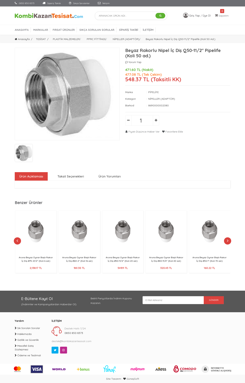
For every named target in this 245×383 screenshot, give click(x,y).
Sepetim (222, 15)
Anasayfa (22, 39)
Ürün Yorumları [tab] (109, 176)
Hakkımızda (23, 334)
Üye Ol (207, 15)
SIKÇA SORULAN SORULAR (96, 30)
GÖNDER (211, 300)
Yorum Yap (133, 62)
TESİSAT (41, 39)
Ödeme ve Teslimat (28, 355)
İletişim (104, 3)
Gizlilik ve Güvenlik (27, 340)
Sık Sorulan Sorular (27, 328)
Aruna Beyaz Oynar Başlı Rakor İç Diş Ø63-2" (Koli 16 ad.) (79, 261)
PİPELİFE (153, 92)
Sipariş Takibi (52, 3)
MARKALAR (40, 30)
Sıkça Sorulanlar (79, 3)
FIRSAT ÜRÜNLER (64, 30)
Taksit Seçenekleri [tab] (70, 176)
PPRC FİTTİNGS (96, 39)
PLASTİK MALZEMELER (66, 39)
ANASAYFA (22, 30)
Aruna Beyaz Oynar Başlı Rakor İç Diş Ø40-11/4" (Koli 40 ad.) (166, 261)
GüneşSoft (131, 378)
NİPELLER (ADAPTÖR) (126, 39)
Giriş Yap (195, 15)
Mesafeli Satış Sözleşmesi (24, 347)
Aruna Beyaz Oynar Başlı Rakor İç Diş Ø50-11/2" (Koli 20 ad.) (122, 261)
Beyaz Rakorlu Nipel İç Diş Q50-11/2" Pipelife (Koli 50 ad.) (180, 39)
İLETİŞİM (148, 30)
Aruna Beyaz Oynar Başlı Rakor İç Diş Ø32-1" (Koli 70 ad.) (209, 261)
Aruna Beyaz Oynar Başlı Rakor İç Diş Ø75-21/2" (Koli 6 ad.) (35, 261)
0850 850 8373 (24, 3)
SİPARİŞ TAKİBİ (128, 30)
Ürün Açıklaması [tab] (30, 176)
